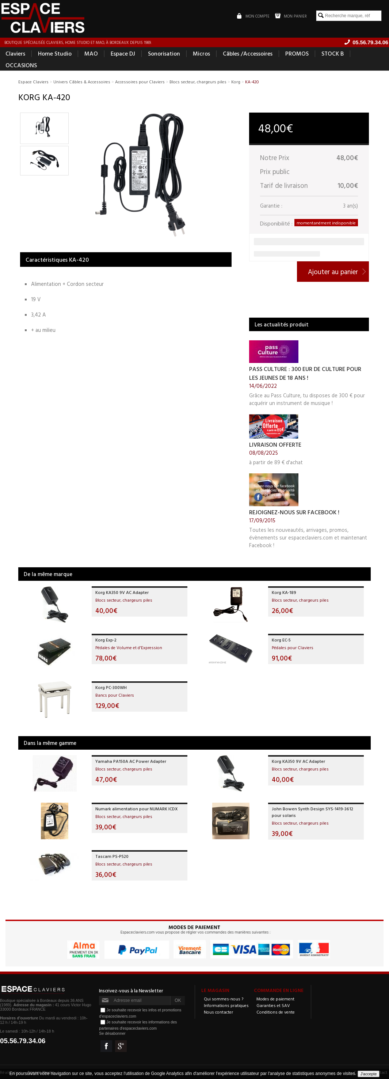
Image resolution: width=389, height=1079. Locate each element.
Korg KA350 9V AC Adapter (122, 592)
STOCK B (332, 53)
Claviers (15, 53)
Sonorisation (164, 53)
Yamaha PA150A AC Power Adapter (130, 761)
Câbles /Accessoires (247, 53)
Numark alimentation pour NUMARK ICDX (136, 808)
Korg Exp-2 (106, 639)
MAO (91, 53)
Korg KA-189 (284, 592)
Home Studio (55, 53)
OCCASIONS (21, 65)
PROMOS (297, 53)
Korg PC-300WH (111, 687)
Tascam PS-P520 (112, 856)
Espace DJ (123, 53)
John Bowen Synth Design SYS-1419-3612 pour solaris (312, 811)
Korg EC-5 (281, 639)
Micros (201, 53)
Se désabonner (112, 1033)
